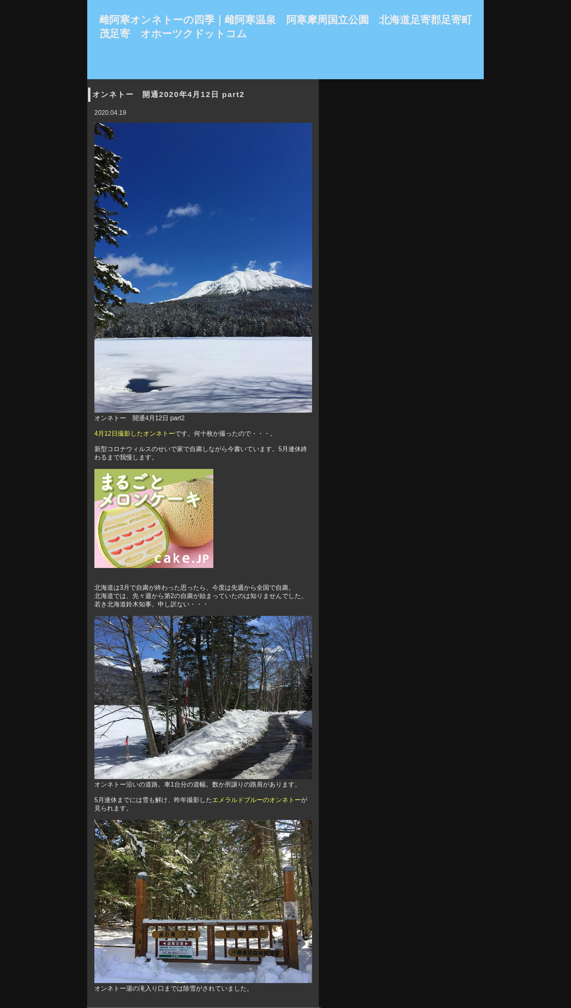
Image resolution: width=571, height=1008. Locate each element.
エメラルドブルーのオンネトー (256, 799)
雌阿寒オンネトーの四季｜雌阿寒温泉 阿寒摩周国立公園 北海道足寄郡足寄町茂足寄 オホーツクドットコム (285, 26)
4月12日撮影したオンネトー (134, 433)
